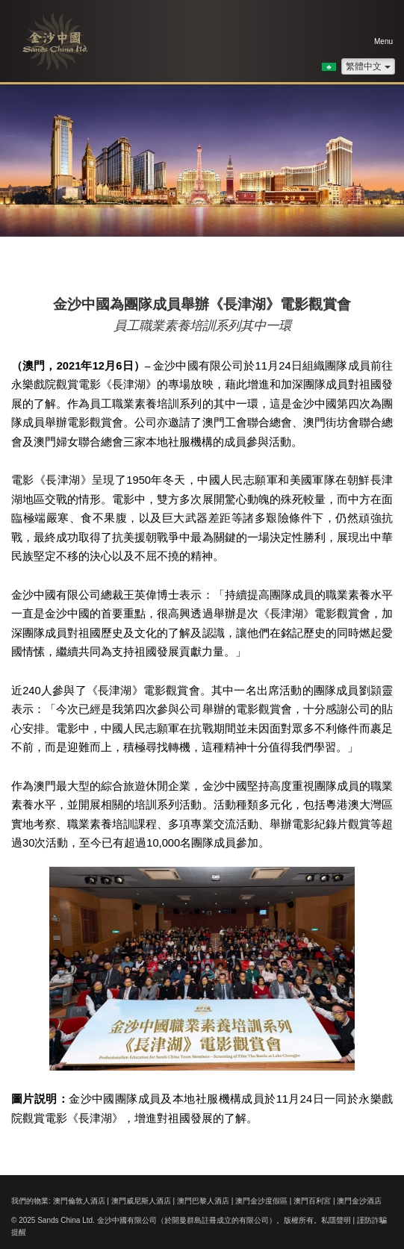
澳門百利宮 (312, 1201)
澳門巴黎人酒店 (203, 1201)
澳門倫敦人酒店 (79, 1201)
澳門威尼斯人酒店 (141, 1201)
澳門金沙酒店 (359, 1201)
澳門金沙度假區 (261, 1201)
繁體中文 (368, 66)
